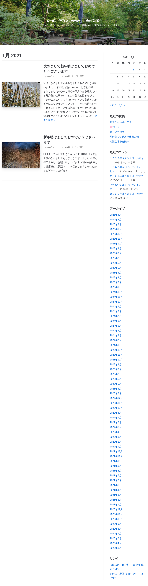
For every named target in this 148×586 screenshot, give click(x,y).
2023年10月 (116, 359)
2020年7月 (115, 533)
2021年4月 (115, 490)
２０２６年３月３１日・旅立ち (127, 158)
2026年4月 (115, 214)
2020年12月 (116, 509)
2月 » (122, 105)
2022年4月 (115, 432)
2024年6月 (115, 321)
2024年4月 (115, 330)
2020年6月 (115, 538)
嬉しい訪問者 (117, 132)
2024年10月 (116, 301)
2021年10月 (116, 461)
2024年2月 (115, 340)
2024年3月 (115, 335)
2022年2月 (115, 441)
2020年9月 (115, 524)
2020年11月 (116, 514)
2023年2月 (115, 393)
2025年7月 (115, 258)
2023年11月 (116, 355)
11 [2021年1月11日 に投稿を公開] (112, 83)
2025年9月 (115, 248)
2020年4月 (115, 543)
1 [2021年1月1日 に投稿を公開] (133, 70)
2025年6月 (115, 263)
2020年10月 (116, 519)
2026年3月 (115, 219)
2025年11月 (116, 238)
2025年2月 (115, 282)
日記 (82, 76)
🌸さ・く (115, 127)
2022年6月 (115, 422)
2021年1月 (115, 504)
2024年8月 (115, 311)
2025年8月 (115, 253)
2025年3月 (115, 277)
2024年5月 (115, 325)
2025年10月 (116, 243)
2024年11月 (116, 297)
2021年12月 (116, 451)
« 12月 (113, 105)
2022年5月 (115, 427)
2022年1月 (115, 446)
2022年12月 (116, 398)
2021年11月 (116, 456)
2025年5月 (115, 268)
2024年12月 (116, 292)
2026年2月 (115, 224)
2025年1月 (115, 287)
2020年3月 (115, 548)
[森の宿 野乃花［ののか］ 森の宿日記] (74, 22)
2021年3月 (115, 495)
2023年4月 (115, 388)
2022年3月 (115, 437)
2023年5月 (115, 384)
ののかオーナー (54, 76)
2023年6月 (115, 379)
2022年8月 (115, 412)
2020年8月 (115, 528)
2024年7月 (115, 316)
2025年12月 (116, 234)
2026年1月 (115, 229)
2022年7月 (115, 417)
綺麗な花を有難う (119, 141)
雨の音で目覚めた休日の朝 (124, 136)
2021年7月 (115, 475)
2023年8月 (115, 369)
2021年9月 (115, 466)
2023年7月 (115, 374)
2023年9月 (115, 364)
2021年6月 (115, 480)
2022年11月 (116, 403)
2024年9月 (115, 306)
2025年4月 (115, 272)
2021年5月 (115, 485)
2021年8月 (115, 470)
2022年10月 (116, 408)
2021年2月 (115, 499)
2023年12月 (116, 350)
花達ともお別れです (121, 122)
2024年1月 (115, 345)
